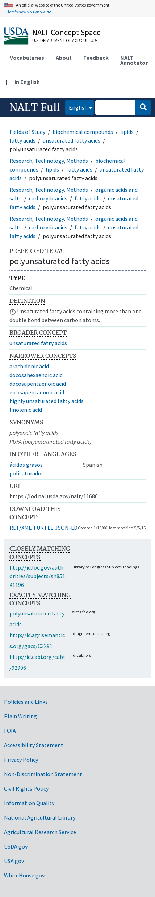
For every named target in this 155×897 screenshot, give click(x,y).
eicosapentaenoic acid (36, 392)
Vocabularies (27, 57)
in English (27, 81)
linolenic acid (25, 409)
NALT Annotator (134, 60)
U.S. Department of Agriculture (65, 40)
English (76, 107)
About (64, 57)
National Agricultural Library (39, 817)
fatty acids (22, 140)
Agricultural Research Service (40, 831)
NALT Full (34, 107)
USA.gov (14, 860)
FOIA (10, 730)
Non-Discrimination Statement (43, 774)
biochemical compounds (83, 131)
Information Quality (29, 803)
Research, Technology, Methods (48, 160)
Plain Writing (20, 716)
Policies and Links (26, 701)
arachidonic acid (29, 366)
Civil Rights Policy (26, 788)
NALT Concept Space (66, 32)
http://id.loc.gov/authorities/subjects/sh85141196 (37, 576)
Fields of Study (27, 131)
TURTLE (43, 527)
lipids (127, 131)
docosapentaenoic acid (37, 383)
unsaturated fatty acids (71, 140)
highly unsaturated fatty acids (46, 401)
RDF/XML (20, 527)
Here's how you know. (26, 11)
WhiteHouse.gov (24, 875)
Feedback (96, 57)
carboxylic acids (48, 198)
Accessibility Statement (33, 745)
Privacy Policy (21, 759)
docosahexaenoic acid (36, 374)
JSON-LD (66, 527)
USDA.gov (16, 846)
